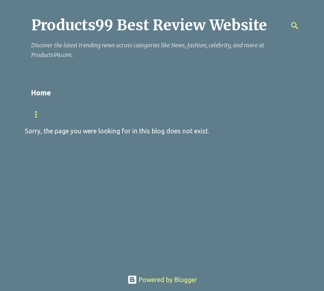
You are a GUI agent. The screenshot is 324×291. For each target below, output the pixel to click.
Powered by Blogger (162, 279)
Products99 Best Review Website (149, 25)
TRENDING (44, 114)
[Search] (295, 26)
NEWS (82, 114)
